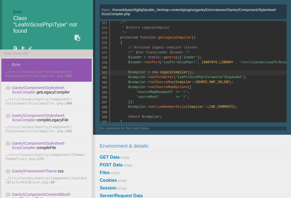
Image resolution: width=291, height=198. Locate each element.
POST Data (111, 165)
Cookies (108, 180)
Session (108, 188)
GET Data (109, 157)
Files (105, 172)
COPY (77, 38)
